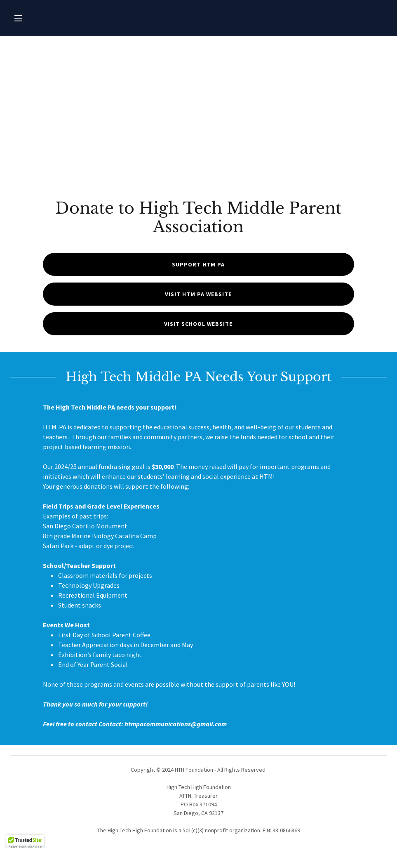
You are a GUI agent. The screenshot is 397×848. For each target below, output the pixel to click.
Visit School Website (198, 323)
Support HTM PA (198, 264)
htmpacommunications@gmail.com (176, 724)
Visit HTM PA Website (198, 294)
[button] (18, 18)
